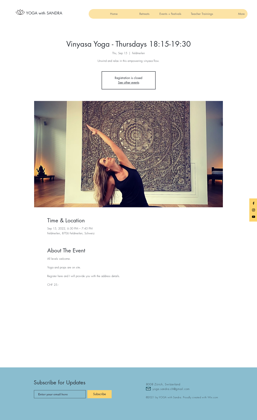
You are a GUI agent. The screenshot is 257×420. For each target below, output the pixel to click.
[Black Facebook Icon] (253, 203)
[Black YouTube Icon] (253, 217)
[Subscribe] (99, 394)
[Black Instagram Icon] (253, 210)
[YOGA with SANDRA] (44, 13)
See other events (128, 83)
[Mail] (148, 389)
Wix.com (213, 397)
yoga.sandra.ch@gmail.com (171, 389)
